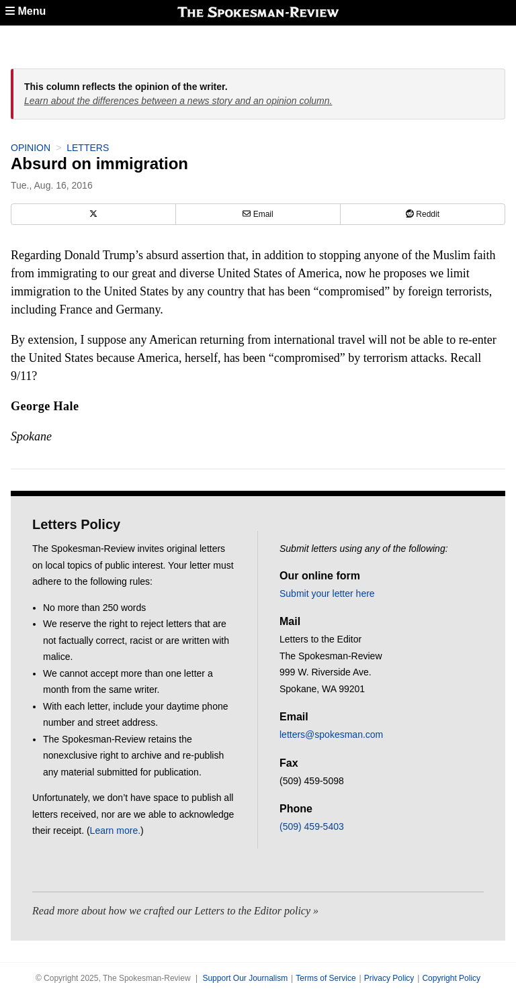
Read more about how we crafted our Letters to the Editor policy (171, 910)
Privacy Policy (389, 978)
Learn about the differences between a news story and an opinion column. (178, 100)
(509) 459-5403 (312, 826)
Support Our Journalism (245, 978)
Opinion (30, 147)
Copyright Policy (451, 978)
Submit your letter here (327, 593)
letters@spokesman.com (331, 734)
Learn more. (115, 830)
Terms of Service (325, 978)
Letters (88, 147)
